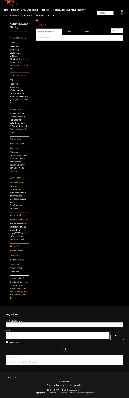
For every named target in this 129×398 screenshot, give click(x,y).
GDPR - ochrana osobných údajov (17, 180)
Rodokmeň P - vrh (18, 109)
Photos (51, 16)
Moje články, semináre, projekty (68, 10)
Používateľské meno (14, 321)
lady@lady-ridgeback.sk (72, 390)
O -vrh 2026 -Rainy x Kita (19, 77)
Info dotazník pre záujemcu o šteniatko (19, 217)
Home (5, 10)
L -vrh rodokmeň (17, 278)
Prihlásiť (64, 349)
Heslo (8, 331)
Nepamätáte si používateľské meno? (22, 362)
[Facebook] (122, 11)
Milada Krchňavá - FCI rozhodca (18, 16)
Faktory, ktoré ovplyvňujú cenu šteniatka (17, 143)
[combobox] (105, 13)
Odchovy (44, 10)
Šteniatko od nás (29, 10)
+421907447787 (54, 390)
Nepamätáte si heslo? (16, 357)
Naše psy (14, 10)
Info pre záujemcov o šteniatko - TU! (19, 62)
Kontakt (40, 16)
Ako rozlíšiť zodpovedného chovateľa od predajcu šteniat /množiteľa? (17, 255)
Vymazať (88, 32)
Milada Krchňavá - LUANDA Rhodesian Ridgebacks (74, 393)
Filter (70, 32)
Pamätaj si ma (14, 342)
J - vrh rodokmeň (45, 37)
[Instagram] (122, 14)
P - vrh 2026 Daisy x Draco (19, 40)
